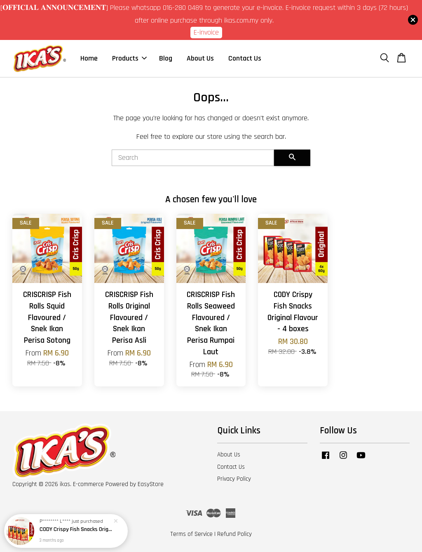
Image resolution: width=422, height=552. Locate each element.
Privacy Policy (234, 479)
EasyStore (151, 484)
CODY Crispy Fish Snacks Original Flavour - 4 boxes (76, 529)
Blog (165, 58)
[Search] (193, 158)
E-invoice (206, 32)
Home (89, 58)
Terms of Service (191, 534)
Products (129, 58)
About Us (200, 58)
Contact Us (244, 58)
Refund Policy (234, 534)
